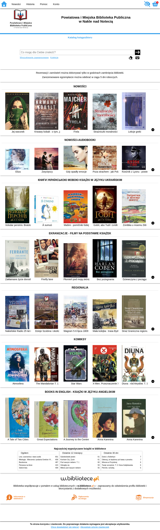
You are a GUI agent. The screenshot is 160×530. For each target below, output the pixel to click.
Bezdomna (23, 462)
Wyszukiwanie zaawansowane (34, 57)
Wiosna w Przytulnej (109, 462)
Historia (30, 4)
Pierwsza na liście (25, 465)
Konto (56, 4)
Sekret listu (23, 468)
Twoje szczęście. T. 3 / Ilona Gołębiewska (117, 465)
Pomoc (43, 4)
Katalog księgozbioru (80, 37)
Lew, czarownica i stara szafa (30, 457)
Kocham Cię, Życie (68, 460)
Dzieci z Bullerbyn (108, 457)
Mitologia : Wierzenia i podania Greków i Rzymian (37, 460)
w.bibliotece (85, 485)
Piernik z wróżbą (108, 468)
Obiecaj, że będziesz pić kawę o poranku (117, 460)
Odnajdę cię (65, 465)
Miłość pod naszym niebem (71, 468)
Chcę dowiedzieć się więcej (65, 527)
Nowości (16, 4)
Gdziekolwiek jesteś (68, 457)
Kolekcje (54, 57)
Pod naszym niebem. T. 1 (70, 462)
